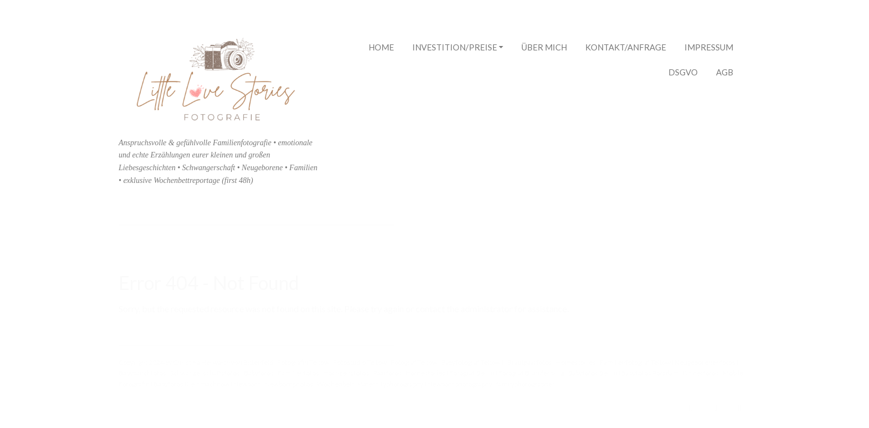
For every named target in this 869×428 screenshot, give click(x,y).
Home (381, 47)
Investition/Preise (457, 48)
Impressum (708, 47)
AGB (724, 72)
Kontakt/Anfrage (625, 47)
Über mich (544, 47)
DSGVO (683, 72)
